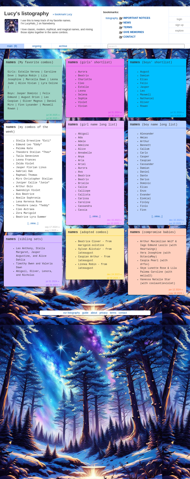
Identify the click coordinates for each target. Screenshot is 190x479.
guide (85, 312)
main (12, 46)
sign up (179, 24)
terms (113, 312)
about (94, 312)
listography (112, 18)
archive (64, 46)
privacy (103, 312)
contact (123, 312)
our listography (71, 312)
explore (179, 30)
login (179, 19)
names (31, 62)
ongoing (37, 46)
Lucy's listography (26, 13)
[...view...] (33, 223)
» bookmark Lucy (62, 14)
